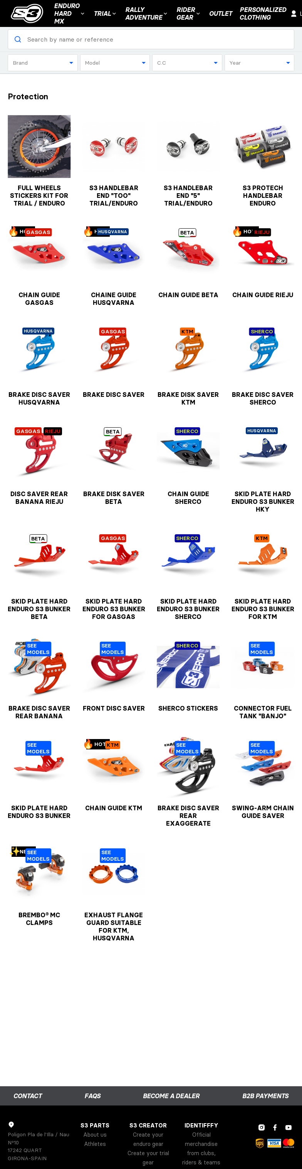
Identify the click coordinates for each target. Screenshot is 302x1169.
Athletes (95, 1144)
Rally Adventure (147, 13)
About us (95, 1134)
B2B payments (265, 1096)
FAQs (92, 1096)
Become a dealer (171, 1096)
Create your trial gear (148, 1158)
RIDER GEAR (188, 13)
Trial (105, 13)
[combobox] (43, 62)
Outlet (220, 13)
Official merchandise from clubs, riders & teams (201, 1148)
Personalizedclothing (263, 13)
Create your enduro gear (148, 1139)
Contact (27, 1096)
